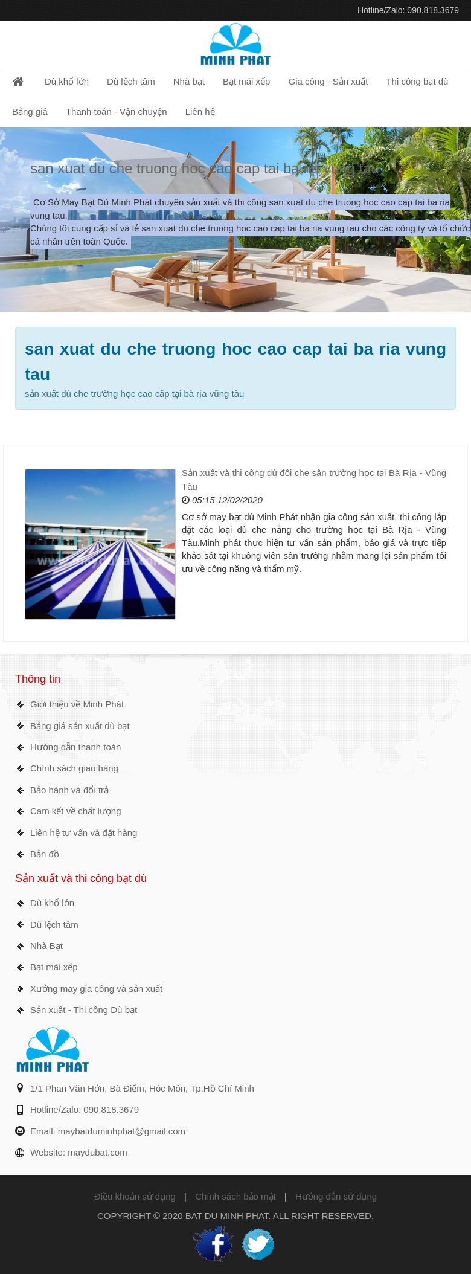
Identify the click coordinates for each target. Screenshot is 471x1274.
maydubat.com (97, 1152)
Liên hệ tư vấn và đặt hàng (83, 833)
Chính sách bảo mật (235, 1196)
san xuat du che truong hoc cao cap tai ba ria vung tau (204, 168)
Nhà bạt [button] (189, 81)
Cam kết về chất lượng (75, 811)
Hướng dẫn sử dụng (336, 1196)
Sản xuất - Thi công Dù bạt (83, 1010)
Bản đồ (44, 854)
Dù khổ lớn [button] (67, 81)
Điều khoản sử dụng (135, 1196)
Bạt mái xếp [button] (247, 81)
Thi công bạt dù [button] (417, 81)
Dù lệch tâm (54, 924)
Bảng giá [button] (30, 111)
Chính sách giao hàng (74, 768)
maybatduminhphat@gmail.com (121, 1131)
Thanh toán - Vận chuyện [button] (116, 111)
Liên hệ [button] (200, 111)
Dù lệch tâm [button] (131, 81)
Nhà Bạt (46, 946)
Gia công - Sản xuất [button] (328, 81)
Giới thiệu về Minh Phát (77, 704)
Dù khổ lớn (52, 903)
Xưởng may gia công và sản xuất (96, 988)
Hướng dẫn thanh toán (75, 747)
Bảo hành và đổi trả (69, 790)
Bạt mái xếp (54, 967)
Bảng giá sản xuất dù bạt (80, 726)
